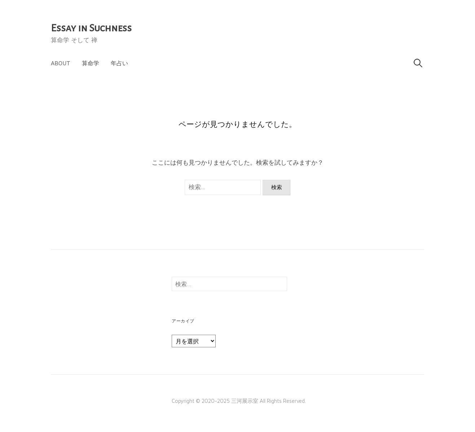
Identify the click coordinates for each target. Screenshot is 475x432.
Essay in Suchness (91, 28)
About (60, 63)
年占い (119, 63)
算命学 (90, 63)
